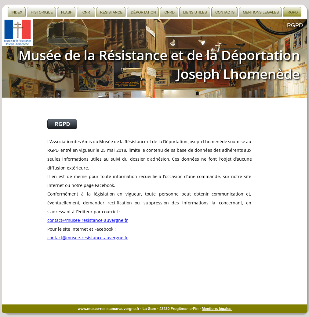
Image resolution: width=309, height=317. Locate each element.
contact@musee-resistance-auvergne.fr (87, 220)
